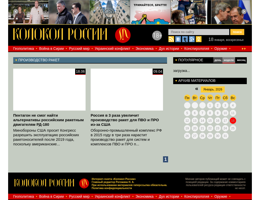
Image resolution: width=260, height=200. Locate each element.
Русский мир (79, 49)
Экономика (145, 49)
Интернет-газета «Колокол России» (114, 179)
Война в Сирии (51, 49)
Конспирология (196, 49)
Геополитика (23, 49)
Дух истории (169, 49)
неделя (229, 59)
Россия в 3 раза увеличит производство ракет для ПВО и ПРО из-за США (125, 120)
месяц (241, 59)
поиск (237, 32)
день (218, 59)
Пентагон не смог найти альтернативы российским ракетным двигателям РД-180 (48, 120)
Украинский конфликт (112, 49)
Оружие (220, 49)
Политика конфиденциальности (112, 188)
